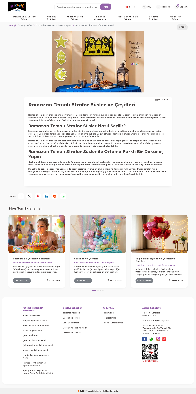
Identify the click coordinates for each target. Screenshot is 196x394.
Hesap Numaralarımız (113, 322)
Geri (182, 27)
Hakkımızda (108, 312)
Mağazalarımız (109, 318)
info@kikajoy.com (160, 320)
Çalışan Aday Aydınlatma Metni (38, 345)
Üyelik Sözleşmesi (71, 318)
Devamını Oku (22, 280)
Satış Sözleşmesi (71, 322)
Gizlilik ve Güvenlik (72, 332)
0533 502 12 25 (149, 315)
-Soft (81, 391)
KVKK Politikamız (31, 315)
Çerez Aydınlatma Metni (34, 340)
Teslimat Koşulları (71, 312)
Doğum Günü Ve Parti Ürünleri (24, 18)
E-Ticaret (89, 391)
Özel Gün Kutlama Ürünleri (128, 18)
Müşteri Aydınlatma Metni (35, 320)
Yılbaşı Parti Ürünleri (176, 18)
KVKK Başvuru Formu (33, 330)
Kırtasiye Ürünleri (153, 18)
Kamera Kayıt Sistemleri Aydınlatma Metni (34, 364)
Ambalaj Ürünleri (51, 18)
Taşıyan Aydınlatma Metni (35, 350)
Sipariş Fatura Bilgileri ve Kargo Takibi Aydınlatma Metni (38, 371)
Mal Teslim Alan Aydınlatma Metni (36, 356)
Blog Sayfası (26, 25)
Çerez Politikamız (31, 335)
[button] (94, 290)
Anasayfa (12, 25)
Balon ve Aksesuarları (100, 18)
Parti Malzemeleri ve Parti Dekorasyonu (54, 25)
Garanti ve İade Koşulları (75, 327)
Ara (106, 6)
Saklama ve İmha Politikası (36, 325)
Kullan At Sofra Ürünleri (75, 18)
